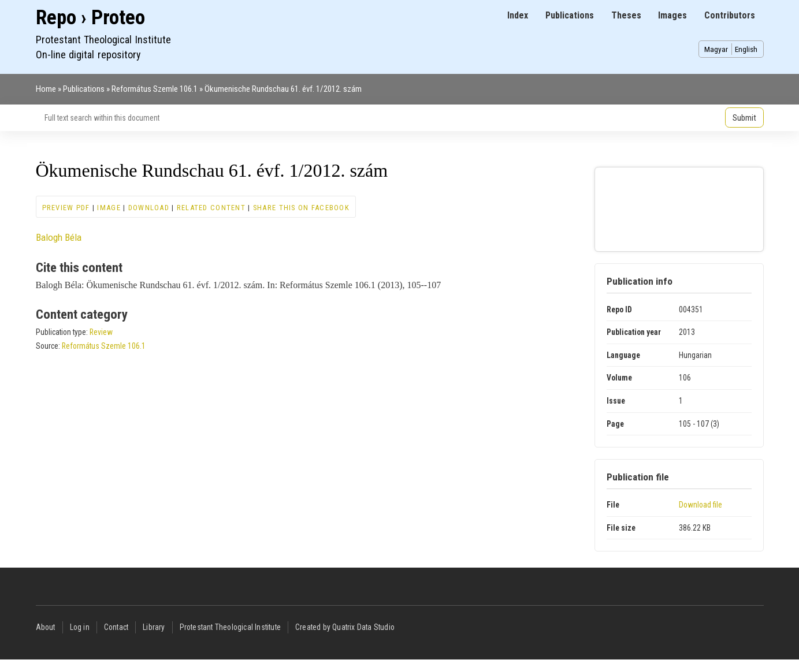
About (45, 627)
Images (672, 15)
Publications (569, 15)
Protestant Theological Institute (230, 627)
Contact (116, 627)
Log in (80, 627)
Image (108, 207)
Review (101, 332)
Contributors (729, 15)
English (746, 49)
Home (46, 89)
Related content (211, 207)
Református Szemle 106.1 (155, 89)
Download (148, 207)
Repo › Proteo (90, 17)
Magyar (716, 49)
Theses (626, 15)
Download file (700, 504)
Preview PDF (66, 207)
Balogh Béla (58, 237)
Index (517, 15)
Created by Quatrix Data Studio (345, 627)
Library (154, 627)
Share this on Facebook (301, 207)
